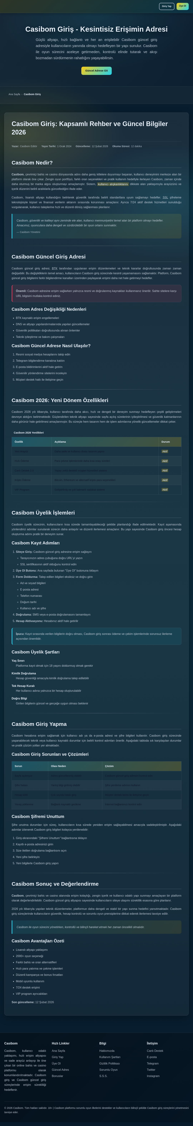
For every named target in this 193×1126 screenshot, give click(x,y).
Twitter (151, 1073)
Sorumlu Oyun (108, 1073)
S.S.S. (103, 1079)
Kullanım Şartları (109, 1060)
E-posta (152, 1060)
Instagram (153, 1079)
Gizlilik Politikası (109, 1067)
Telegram (153, 1067)
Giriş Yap (161, 7)
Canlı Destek (155, 1054)
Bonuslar (57, 1079)
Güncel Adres (60, 1073)
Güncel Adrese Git (96, 73)
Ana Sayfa (14, 97)
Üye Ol (181, 6)
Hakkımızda (106, 1054)
